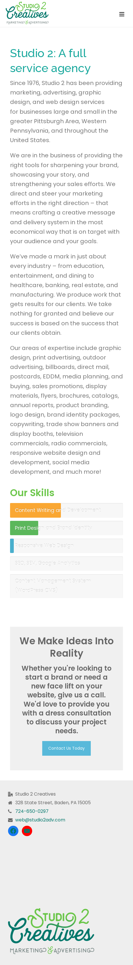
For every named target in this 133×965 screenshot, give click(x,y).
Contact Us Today (66, 748)
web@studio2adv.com (40, 820)
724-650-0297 (32, 811)
